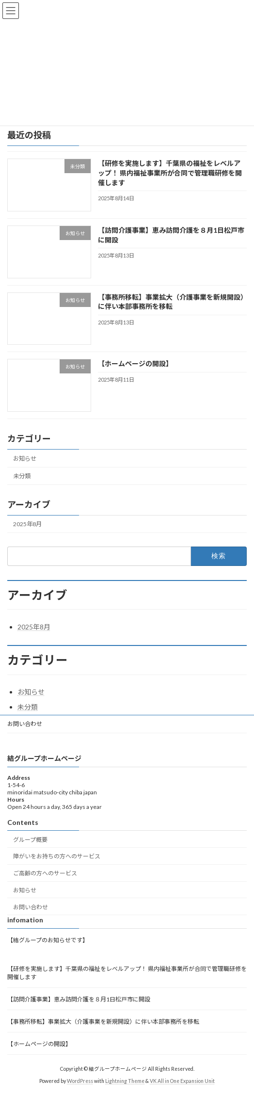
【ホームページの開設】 (135, 364)
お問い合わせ (24, 723)
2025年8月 (27, 524)
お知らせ (24, 458)
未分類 (22, 476)
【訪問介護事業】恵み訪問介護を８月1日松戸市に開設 (78, 999)
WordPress (80, 1081)
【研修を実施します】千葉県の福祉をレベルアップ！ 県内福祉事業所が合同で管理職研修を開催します (170, 173)
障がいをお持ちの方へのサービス (56, 856)
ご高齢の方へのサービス (45, 873)
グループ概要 (30, 839)
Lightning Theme (124, 1081)
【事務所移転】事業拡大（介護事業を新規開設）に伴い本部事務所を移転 (103, 1021)
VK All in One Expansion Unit (182, 1081)
